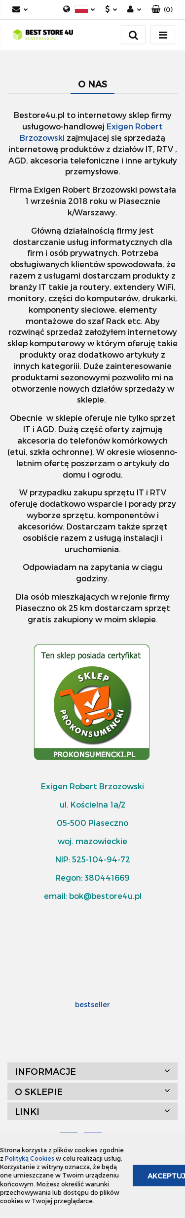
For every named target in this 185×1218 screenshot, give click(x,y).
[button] (162, 9)
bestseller (92, 1004)
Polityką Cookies (29, 1158)
